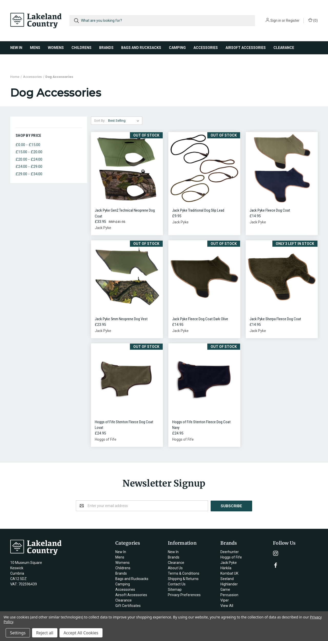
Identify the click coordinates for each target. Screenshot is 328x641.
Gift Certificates (128, 605)
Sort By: (99, 120)
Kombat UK (229, 573)
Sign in (275, 20)
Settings (18, 633)
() (313, 20)
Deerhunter (229, 552)
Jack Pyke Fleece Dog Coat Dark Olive (200, 319)
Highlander (229, 584)
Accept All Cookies (81, 633)
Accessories (205, 48)
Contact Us (177, 584)
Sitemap (175, 589)
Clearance (283, 48)
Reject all (44, 633)
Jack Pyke (228, 562)
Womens (56, 48)
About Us (175, 568)
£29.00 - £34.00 (29, 174)
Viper (224, 600)
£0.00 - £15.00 (28, 144)
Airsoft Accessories (245, 48)
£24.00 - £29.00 (29, 166)
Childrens (81, 48)
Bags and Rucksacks (141, 48)
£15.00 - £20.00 (29, 152)
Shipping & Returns (183, 578)
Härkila (225, 568)
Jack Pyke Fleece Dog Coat (270, 210)
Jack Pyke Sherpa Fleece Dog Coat (275, 319)
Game (225, 589)
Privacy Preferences (184, 595)
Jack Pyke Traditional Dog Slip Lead (198, 210)
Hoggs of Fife (231, 557)
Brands (106, 48)
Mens (35, 48)
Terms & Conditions (183, 573)
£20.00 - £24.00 (29, 159)
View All (226, 605)
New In (16, 48)
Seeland (227, 578)
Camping (177, 48)
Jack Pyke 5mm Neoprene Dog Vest (121, 319)
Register (293, 20)
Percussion (229, 595)
